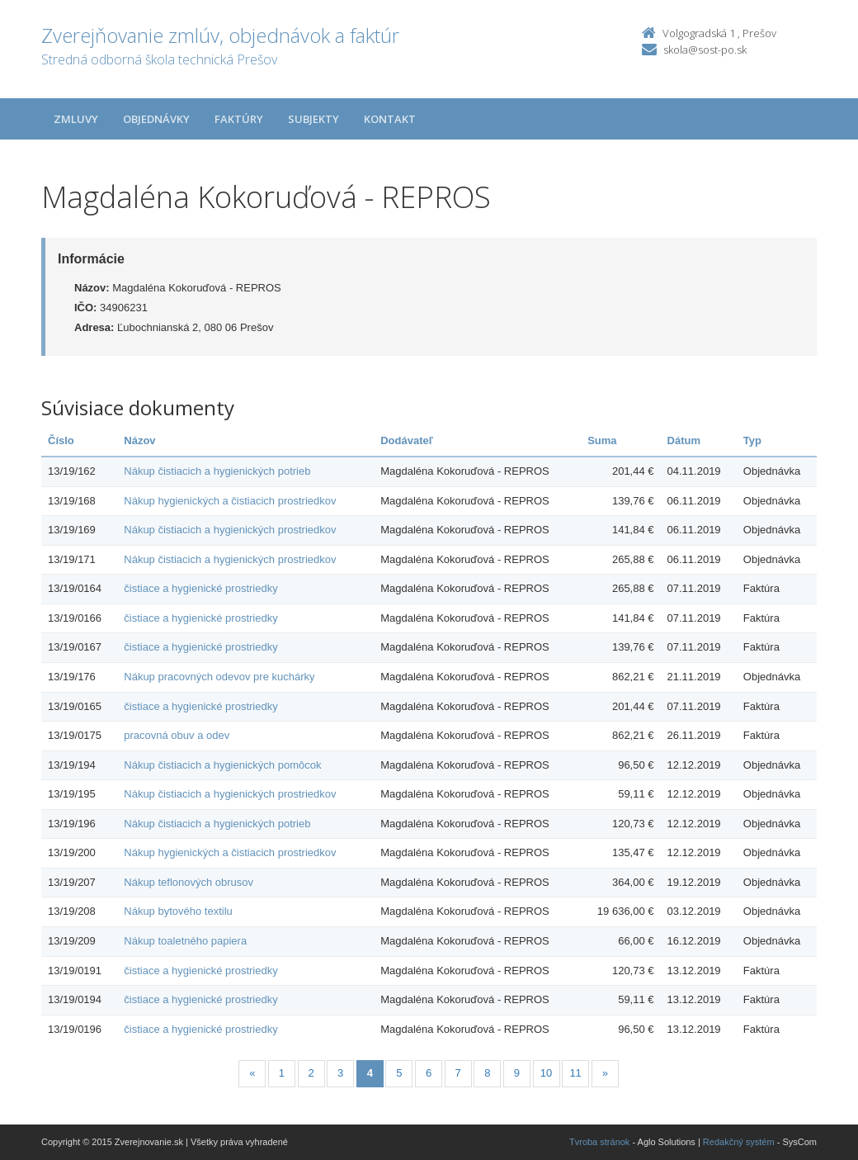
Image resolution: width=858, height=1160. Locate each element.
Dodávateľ (406, 440)
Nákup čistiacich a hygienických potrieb (217, 471)
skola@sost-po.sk (705, 49)
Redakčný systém (739, 1142)
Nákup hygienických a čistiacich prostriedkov (230, 501)
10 (546, 1073)
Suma (601, 440)
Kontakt (390, 118)
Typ (752, 440)
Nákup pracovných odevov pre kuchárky (219, 676)
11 (575, 1073)
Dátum (683, 440)
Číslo (61, 440)
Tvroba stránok (599, 1142)
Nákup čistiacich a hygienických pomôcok (222, 765)
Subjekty (313, 118)
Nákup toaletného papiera (185, 941)
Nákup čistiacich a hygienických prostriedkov (230, 529)
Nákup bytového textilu (178, 911)
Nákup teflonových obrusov (188, 882)
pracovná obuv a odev (176, 735)
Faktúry (238, 118)
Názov (139, 440)
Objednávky (156, 118)
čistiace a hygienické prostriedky (200, 588)
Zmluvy (76, 118)
